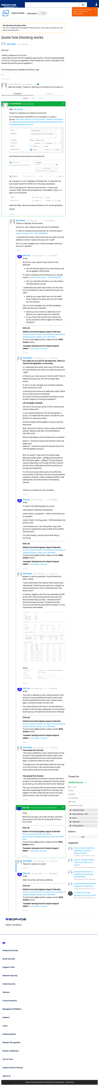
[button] (83, 4)
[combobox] (52, 4)
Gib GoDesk (11, 44)
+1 (63, 104)
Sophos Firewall (78, 810)
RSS (82, 837)
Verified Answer (76, 782)
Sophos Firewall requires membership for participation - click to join (49, 1082)
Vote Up (10, 214)
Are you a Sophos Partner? (33, 334)
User (96, 4)
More (49, 13)
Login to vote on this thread (72, 787)
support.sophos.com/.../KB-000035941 (32, 233)
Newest (41, 98)
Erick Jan (26, 255)
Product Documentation (54, 334)
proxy (74, 818)
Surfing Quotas (78, 826)
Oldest (25, 98)
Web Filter (76, 822)
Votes (33, 98)
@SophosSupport (30, 337)
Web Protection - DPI (80, 814)
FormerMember (49, 220)
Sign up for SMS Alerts (47, 337)
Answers (49, 93)
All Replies (17, 93)
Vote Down (14, 214)
